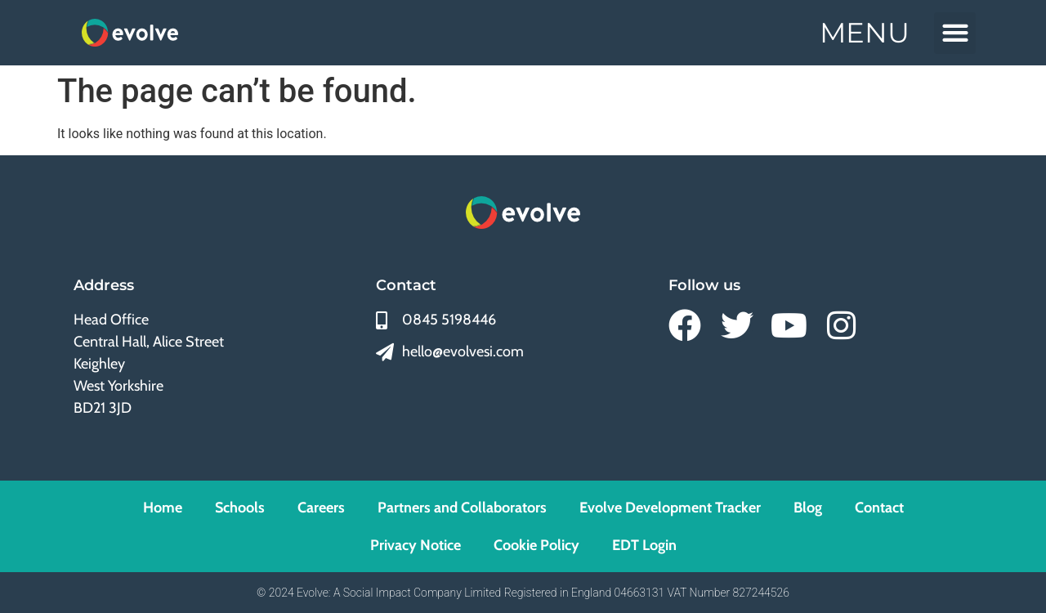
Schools (240, 508)
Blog (807, 508)
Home (162, 508)
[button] (955, 33)
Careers (321, 508)
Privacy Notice (415, 545)
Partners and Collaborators (462, 508)
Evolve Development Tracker (670, 508)
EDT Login (644, 545)
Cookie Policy (536, 545)
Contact (879, 508)
